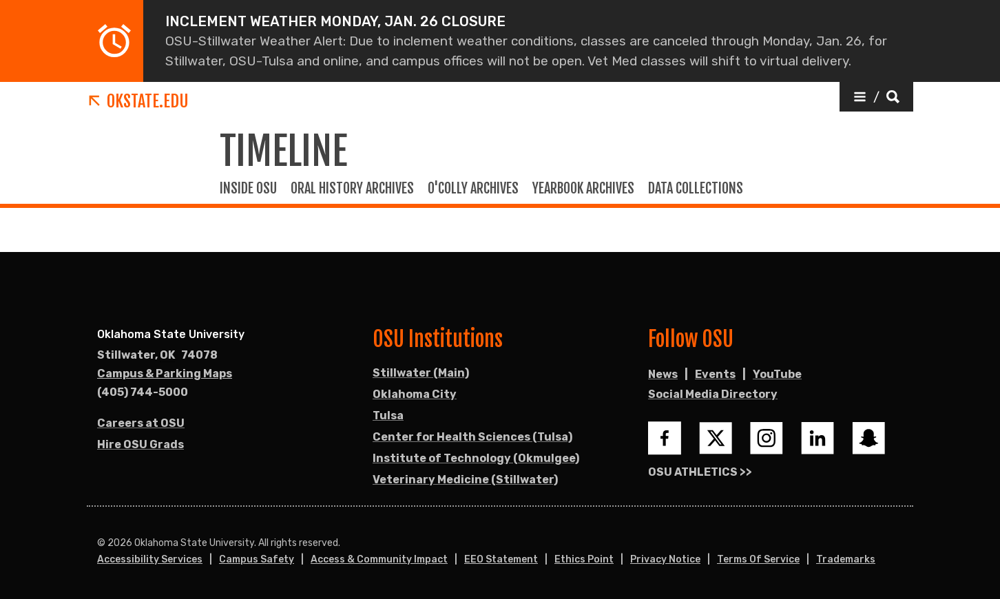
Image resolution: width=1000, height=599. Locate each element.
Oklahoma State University (170, 334)
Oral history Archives (352, 188)
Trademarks (845, 559)
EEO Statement (501, 559)
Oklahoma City (415, 394)
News (663, 374)
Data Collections (695, 188)
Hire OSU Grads (140, 444)
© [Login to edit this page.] (101, 543)
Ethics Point (584, 559)
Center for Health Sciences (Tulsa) (472, 436)
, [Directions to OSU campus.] (157, 355)
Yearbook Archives (583, 188)
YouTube (777, 374)
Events (715, 374)
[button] (876, 97)
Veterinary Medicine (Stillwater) (465, 479)
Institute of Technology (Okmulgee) (476, 458)
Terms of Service (758, 559)
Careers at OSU (141, 423)
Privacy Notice (665, 559)
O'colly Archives (473, 188)
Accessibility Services (149, 559)
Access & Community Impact (379, 559)
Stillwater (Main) (421, 372)
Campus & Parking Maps (164, 373)
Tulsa (388, 415)
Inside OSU (248, 188)
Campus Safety (256, 559)
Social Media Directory (713, 394)
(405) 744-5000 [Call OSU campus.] (142, 392)
